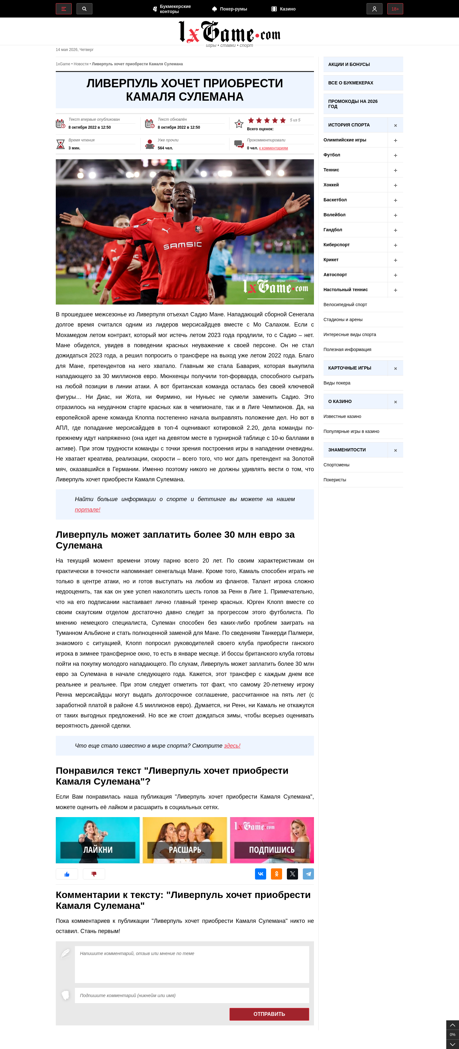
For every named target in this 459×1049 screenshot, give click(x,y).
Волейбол (363, 214)
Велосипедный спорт (345, 304)
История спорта (365, 125)
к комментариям (273, 148)
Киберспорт (363, 244)
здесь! (232, 746)
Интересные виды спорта (350, 334)
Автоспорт (363, 274)
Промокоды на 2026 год (353, 104)
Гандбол (363, 229)
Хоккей (363, 184)
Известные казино (342, 416)
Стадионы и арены (343, 319)
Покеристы (335, 479)
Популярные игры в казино (351, 431)
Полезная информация (347, 349)
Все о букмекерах (350, 82)
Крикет (363, 259)
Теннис (363, 169)
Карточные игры (365, 368)
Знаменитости (365, 449)
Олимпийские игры (363, 140)
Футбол (363, 154)
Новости (81, 64)
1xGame (63, 64)
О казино (365, 401)
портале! (87, 510)
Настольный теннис (363, 289)
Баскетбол (363, 199)
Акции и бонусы (349, 64)
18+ (395, 8)
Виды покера (337, 382)
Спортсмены (336, 464)
